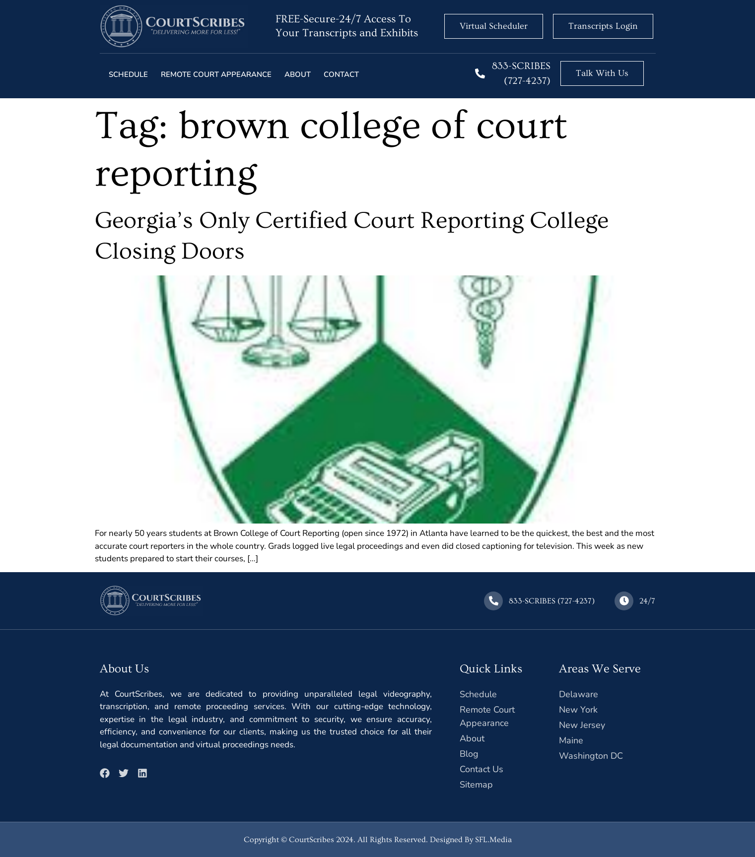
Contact (341, 74)
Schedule (128, 74)
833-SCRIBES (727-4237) (553, 600)
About (297, 74)
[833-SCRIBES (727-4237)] (480, 73)
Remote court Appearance (216, 74)
